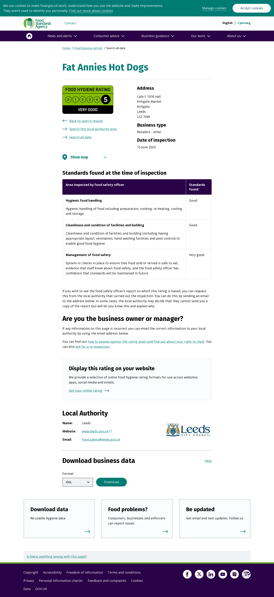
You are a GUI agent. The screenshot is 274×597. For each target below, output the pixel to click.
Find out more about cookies (91, 11)
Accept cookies (251, 8)
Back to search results (86, 121)
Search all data (80, 137)
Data (27, 588)
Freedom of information (84, 572)
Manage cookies (214, 8)
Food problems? (128, 508)
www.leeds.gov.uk (96, 431)
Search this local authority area (93, 129)
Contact (70, 23)
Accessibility (52, 572)
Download (111, 481)
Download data (49, 508)
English (228, 23)
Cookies (137, 580)
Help (208, 461)
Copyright (30, 572)
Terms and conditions (124, 572)
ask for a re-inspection (92, 346)
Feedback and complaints (107, 580)
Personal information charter (61, 580)
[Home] (29, 36)
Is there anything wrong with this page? (57, 556)
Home (66, 48)
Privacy (28, 580)
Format (68, 473)
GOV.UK (41, 588)
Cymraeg (244, 23)
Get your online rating (85, 390)
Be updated (200, 508)
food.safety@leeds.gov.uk (101, 439)
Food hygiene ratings (88, 48)
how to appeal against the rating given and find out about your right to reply (146, 341)
